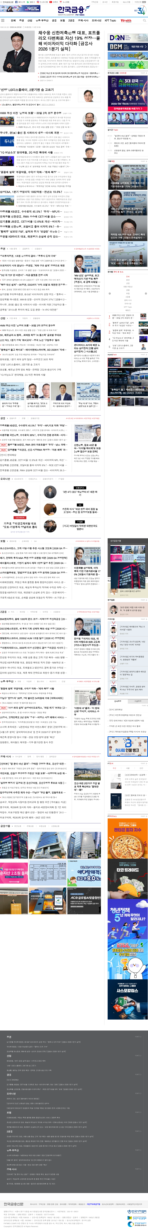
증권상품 (17, 826)
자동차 (25, 318)
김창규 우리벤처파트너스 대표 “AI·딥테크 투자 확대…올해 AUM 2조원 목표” (33, 652)
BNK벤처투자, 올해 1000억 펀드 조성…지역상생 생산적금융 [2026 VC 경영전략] (34, 619)
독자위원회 (72, 1204)
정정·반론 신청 (52, 1204)
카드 (12, 612)
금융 (54, 20)
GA (35, 541)
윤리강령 (63, 1204)
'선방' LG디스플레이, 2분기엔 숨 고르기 (20, 364)
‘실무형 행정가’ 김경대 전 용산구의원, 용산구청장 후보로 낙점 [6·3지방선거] (34, 783)
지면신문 (138, 2)
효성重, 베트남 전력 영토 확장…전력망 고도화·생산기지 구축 (30, 369)
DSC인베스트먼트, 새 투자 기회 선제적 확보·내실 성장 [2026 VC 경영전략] (34, 628)
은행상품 (30, 826)
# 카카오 (96, 318)
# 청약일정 (87, 681)
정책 (29, 756)
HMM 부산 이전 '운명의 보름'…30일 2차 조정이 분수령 (27, 325)
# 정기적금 (87, 418)
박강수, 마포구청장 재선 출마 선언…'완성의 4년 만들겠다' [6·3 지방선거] (34, 812)
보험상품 (42, 826)
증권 (21, 20)
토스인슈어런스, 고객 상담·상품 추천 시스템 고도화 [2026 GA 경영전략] (34, 548)
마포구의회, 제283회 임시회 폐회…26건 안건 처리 (25, 817)
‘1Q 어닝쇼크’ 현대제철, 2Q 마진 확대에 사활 (26, 152)
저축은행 (33, 612)
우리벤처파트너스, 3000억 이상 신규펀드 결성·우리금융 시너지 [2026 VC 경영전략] (34, 647)
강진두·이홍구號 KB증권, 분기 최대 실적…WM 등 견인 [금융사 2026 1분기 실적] (35, 439)
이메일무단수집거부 (134, 1204)
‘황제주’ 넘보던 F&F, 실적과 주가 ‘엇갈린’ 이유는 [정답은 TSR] (31, 231)
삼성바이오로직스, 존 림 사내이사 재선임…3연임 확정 (24, 712)
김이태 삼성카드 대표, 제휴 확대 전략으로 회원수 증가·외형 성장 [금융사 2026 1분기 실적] (34, 672)
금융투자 (25, 248)
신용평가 (38, 248)
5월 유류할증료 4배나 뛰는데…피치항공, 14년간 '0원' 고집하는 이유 (30, 345)
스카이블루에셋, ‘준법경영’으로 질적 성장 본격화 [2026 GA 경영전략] (34, 572)
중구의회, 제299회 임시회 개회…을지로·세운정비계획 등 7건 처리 (33, 807)
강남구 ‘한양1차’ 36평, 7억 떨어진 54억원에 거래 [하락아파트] (31, 698)
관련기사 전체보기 (46, 80)
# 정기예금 (95, 418)
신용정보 (56, 612)
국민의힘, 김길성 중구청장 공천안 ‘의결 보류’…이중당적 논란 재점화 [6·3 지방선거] (34, 773)
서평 (127, 768)
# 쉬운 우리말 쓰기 (93, 756)
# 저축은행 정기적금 (84, 612)
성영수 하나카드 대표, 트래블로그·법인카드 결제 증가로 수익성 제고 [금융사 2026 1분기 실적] (34, 667)
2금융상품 (55, 826)
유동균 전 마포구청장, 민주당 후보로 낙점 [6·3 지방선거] (25, 787)
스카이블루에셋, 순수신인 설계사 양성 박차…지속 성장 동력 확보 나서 (31, 577)
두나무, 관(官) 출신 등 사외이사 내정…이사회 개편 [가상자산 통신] (31, 132)
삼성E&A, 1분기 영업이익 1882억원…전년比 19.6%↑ (31, 192)
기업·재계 (13, 318)
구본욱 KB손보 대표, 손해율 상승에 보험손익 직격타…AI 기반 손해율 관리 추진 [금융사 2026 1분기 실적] (34, 597)
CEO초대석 (18, 479)
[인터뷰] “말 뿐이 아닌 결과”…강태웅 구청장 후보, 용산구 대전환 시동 (34, 763)
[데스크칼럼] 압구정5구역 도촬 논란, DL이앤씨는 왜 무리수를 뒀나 (29, 797)
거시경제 (18, 756)
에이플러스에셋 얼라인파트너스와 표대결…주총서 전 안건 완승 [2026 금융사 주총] (35, 567)
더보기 (143, 73)
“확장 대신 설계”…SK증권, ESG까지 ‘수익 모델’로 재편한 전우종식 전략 (34, 284)
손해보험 (25, 541)
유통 (19, 681)
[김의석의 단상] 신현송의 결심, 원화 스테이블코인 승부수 (28, 1103)
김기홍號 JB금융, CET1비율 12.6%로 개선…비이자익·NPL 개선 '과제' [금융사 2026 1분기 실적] (31, 221)
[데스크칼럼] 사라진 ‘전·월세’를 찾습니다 (19, 703)
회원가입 (115, 2)
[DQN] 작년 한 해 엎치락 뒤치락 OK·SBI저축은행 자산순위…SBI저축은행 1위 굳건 (70, 73)
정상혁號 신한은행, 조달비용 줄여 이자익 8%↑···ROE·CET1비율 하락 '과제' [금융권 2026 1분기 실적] (31, 226)
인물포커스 (33, 479)
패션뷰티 (52, 681)
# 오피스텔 (95, 681)
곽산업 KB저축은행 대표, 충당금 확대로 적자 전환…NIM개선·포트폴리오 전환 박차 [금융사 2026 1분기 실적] (34, 662)
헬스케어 (40, 681)
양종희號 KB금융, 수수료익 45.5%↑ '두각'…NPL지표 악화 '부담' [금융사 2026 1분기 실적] (45, 206)
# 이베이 (80, 681)
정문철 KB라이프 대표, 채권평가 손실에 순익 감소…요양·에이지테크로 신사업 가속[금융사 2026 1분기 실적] (31, 236)
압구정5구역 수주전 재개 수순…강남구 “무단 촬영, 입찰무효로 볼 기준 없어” (34, 792)
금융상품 (5, 826)
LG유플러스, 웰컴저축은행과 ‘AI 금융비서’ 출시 (21, 104)
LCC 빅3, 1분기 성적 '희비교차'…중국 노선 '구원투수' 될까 (29, 340)
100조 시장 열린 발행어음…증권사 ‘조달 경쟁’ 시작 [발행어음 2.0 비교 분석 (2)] (35, 260)
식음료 (29, 681)
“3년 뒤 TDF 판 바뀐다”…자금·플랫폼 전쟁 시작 (24, 275)
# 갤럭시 (90, 318)
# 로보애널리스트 (80, 249)
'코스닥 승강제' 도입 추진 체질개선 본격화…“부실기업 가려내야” (28, 354)
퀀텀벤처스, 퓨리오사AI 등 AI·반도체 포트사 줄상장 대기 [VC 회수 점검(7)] (32, 643)
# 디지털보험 (94, 541)
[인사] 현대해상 (8, 455)
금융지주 (12, 418)
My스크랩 (126, 2)
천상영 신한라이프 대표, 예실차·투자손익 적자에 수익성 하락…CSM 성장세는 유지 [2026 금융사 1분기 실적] (34, 587)
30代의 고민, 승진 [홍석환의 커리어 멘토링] (23, 1098)
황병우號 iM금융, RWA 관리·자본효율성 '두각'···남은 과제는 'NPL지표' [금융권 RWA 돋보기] (34, 445)
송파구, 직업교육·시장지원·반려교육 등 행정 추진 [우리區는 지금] (33, 802)
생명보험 (12, 541)
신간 (141, 768)
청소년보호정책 (108, 1204)
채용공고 (81, 1204)
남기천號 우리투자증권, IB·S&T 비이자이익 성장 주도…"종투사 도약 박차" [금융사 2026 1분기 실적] (34, 294)
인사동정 (117, 701)
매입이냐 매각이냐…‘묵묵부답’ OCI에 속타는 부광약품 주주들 (44, 186)
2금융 (71, 20)
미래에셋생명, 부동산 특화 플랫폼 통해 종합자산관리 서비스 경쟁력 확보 (34, 582)
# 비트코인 (69, 418)
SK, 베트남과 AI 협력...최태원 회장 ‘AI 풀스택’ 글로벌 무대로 (30, 335)
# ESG (97, 249)
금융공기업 (35, 418)
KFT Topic (110, 20)
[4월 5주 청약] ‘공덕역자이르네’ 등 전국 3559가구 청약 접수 (30, 732)
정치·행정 (40, 756)
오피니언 (96, 20)
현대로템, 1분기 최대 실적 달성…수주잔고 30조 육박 (26, 359)
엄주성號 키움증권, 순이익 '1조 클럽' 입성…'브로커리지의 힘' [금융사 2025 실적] (35, 270)
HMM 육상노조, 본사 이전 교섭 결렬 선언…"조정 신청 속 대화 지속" (45, 127)
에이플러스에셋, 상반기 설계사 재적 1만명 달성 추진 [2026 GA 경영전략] (34, 563)
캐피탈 (22, 612)
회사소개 (33, 1204)
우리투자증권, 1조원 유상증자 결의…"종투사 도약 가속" (28, 256)
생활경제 (36, 318)
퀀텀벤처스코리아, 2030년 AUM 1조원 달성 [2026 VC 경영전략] (32, 638)
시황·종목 (13, 248)
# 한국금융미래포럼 (79, 756)
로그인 (105, 2)
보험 (62, 20)
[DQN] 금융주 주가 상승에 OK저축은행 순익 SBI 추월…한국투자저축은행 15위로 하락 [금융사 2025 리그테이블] (70, 76)
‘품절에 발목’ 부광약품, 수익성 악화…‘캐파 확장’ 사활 (31, 172)
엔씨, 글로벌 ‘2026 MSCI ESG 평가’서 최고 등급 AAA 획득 (25, 289)
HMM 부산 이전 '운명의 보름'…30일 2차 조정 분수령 (30, 113)
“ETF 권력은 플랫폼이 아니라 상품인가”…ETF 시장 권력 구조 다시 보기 (31, 279)
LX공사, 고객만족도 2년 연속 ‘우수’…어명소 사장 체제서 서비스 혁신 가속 (34, 717)
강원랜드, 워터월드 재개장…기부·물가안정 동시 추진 (26, 742)
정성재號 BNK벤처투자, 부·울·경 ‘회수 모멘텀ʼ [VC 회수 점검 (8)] (28, 623)
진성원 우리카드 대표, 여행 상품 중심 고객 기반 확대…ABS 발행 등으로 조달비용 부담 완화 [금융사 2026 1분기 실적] (34, 657)
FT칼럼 (61, 479)
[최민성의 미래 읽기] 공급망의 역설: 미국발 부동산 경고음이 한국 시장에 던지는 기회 (38, 1108)
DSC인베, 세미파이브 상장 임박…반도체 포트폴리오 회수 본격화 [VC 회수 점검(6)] (35, 633)
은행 (23, 418)
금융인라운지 (48, 479)
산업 (29, 20)
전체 (13, 20)
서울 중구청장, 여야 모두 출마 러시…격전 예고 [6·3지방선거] (27, 778)
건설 (63, 681)
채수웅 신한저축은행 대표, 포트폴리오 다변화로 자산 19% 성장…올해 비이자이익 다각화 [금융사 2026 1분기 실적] (69, 41)
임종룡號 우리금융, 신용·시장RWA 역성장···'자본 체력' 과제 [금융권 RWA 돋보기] (34, 450)
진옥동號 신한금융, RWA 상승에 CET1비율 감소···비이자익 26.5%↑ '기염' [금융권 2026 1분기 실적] (31, 216)
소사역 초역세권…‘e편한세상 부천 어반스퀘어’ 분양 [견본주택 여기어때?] (34, 727)
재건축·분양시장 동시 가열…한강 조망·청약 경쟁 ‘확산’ (27, 737)
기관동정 (138, 701)
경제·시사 (83, 20)
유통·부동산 (42, 20)
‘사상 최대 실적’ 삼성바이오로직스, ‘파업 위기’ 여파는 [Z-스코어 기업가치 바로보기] (34, 708)
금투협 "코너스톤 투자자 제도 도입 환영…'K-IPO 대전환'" (29, 309)
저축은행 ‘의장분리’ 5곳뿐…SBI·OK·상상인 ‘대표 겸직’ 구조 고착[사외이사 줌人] (45, 146)
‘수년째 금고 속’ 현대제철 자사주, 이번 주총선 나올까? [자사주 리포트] (45, 166)
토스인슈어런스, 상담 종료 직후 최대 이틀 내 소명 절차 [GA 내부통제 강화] (33, 553)
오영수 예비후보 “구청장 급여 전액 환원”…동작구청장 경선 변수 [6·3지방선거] (34, 768)
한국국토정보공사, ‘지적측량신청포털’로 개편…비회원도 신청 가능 (29, 722)
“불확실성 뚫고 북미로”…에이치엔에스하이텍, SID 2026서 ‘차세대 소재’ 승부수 (34, 349)
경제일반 (52, 756)
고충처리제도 (120, 1204)
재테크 (128, 310)
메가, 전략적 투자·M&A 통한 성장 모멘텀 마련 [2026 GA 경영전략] (33, 558)
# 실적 (87, 541)
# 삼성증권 (90, 249)
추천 (114, 768)
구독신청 (94, 2)
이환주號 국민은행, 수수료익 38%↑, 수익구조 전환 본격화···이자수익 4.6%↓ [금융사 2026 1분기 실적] (35, 430)
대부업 (45, 612)
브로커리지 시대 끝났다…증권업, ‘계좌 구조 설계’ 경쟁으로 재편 (32, 265)
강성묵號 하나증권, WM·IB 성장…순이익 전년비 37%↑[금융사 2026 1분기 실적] (34, 299)
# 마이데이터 (78, 418)
